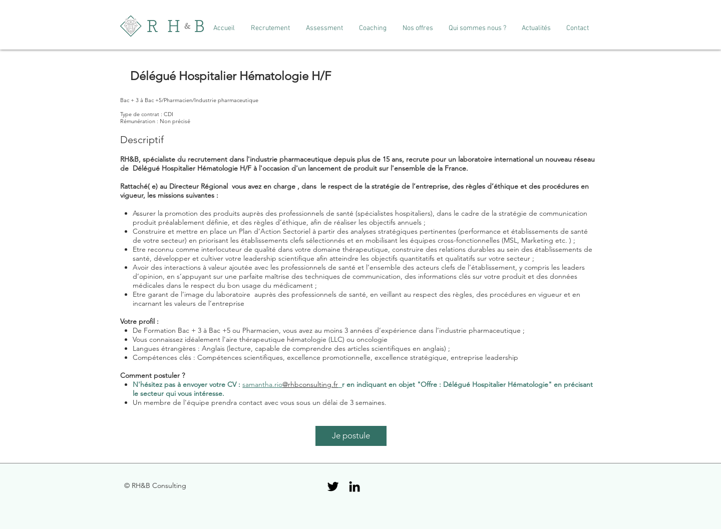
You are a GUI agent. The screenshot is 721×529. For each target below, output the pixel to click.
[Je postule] (351, 436)
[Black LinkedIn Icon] (354, 486)
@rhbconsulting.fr (310, 384)
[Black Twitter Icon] (332, 486)
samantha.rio (262, 384)
